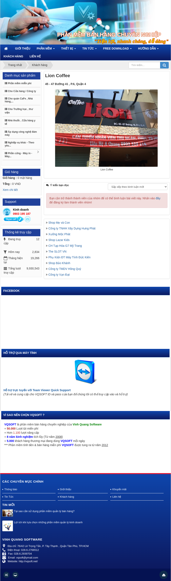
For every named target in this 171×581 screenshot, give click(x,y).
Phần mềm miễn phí (18, 83)
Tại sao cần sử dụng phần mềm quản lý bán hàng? (44, 511)
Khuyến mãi (119, 489)
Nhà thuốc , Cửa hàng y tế (20, 122)
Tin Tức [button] (89, 49)
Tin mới (8, 505)
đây (158, 198)
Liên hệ (116, 496)
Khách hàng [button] (13, 56)
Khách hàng (67, 496)
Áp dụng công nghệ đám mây (21, 133)
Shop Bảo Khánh (59, 263)
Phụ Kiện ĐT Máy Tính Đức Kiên (69, 257)
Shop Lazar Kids (59, 240)
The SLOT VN (57, 251)
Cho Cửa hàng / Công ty (20, 91)
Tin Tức (8, 496)
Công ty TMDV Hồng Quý (64, 268)
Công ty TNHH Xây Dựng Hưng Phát (71, 228)
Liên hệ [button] (35, 56)
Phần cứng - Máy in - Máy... (22, 154)
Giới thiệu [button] (22, 48)
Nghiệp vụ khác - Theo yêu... (19, 144)
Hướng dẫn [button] (148, 49)
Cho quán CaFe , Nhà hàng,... (19, 100)
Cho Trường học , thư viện (19, 111)
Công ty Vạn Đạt (59, 274)
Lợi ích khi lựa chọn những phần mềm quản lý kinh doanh (48, 522)
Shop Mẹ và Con (59, 222)
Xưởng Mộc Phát (59, 234)
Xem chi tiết (10, 189)
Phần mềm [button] (46, 49)
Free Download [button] (117, 49)
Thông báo (10, 489)
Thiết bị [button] (68, 49)
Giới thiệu (65, 489)
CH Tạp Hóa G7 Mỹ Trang (65, 245)
